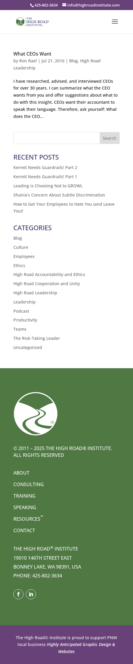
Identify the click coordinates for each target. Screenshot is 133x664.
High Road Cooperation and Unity (46, 283)
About (21, 473)
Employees (24, 256)
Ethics (19, 265)
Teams (19, 329)
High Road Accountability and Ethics (49, 274)
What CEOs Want (32, 54)
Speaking (24, 507)
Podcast (21, 311)
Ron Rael (28, 61)
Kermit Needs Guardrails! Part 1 (45, 176)
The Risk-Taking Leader (36, 338)
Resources (26, 519)
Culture (20, 247)
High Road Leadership (35, 293)
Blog (73, 61)
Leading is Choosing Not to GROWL (48, 186)
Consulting (28, 484)
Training (24, 496)
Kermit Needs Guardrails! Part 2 (45, 167)
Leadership (24, 302)
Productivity (25, 320)
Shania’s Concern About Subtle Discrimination (59, 195)
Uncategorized (27, 347)
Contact (24, 530)
